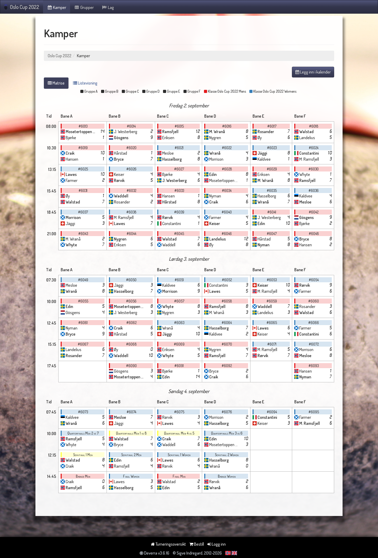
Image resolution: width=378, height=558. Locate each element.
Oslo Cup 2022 (21, 6)
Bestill (196, 544)
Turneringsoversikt (168, 544)
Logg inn (216, 544)
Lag (108, 7)
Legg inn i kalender (313, 72)
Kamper (56, 7)
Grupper (84, 7)
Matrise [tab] (56, 83)
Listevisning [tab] (85, 83)
